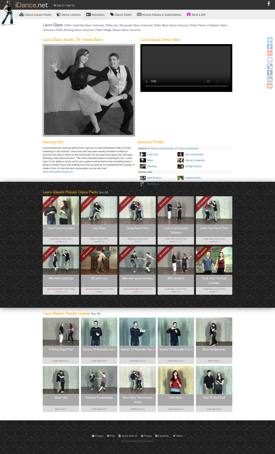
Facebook (162, 435)
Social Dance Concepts (61, 228)
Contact (97, 435)
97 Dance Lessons (185, 148)
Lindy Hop (152, 154)
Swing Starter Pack (137, 228)
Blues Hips (61, 398)
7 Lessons (126, 202)
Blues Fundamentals (214, 349)
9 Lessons (49, 252)
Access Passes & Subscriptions (159, 14)
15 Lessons (87, 252)
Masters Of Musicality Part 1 (99, 349)
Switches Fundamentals (99, 398)
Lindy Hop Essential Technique (176, 230)
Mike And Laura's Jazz (61, 278)
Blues (150, 160)
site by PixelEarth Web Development (137, 441)
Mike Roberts (154, 177)
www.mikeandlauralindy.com (58, 171)
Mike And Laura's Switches (137, 278)
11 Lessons (202, 202)
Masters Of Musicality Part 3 (137, 349)
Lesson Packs (35, 14)
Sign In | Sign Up (64, 5)
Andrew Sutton (193, 177)
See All (103, 192)
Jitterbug (152, 166)
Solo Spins (176, 398)
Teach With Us (127, 435)
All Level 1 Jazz (99, 278)
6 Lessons (126, 252)
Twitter (178, 435)
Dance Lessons (69, 14)
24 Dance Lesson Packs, (161, 148)
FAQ (111, 435)
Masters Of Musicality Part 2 (176, 349)
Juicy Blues (99, 228)
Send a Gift (196, 14)
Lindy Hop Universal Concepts (214, 281)
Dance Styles (121, 14)
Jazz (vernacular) (194, 154)
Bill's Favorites (175, 278)
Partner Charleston (195, 160)
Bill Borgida (153, 184)
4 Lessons (87, 202)
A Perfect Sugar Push (61, 349)
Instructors (95, 14)
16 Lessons (164, 252)
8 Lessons (164, 202)
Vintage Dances (193, 166)
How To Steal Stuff (214, 398)
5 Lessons (49, 202)
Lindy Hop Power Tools (214, 228)
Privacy (146, 435)
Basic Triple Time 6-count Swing (137, 400)
